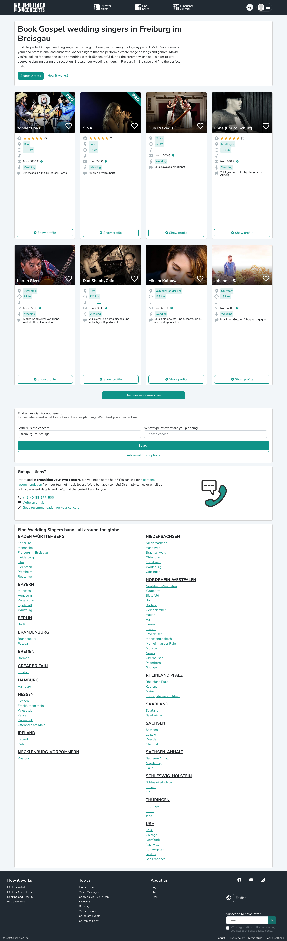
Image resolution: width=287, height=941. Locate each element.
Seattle (151, 854)
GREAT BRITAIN (33, 665)
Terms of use (255, 938)
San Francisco (155, 859)
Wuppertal (153, 591)
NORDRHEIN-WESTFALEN (171, 579)
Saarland (152, 710)
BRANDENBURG (33, 632)
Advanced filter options (143, 455)
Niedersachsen (156, 543)
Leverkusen (154, 634)
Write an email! (34, 502)
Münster (152, 648)
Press (154, 897)
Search (143, 445)
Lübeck (151, 787)
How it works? (58, 75)
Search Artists (30, 76)
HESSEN (26, 694)
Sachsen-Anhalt (157, 758)
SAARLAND (157, 704)
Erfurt (150, 811)
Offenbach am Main (31, 725)
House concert (88, 887)
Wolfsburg (153, 567)
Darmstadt (25, 720)
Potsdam (24, 643)
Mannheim (25, 548)
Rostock (23, 758)
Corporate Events (89, 916)
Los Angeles (155, 849)
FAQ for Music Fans (19, 892)
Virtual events (87, 911)
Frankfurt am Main (31, 706)
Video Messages (89, 892)
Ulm (21, 562)
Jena (149, 816)
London (23, 672)
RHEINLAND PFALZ (164, 675)
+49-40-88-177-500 (38, 497)
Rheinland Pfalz (157, 682)
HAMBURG (28, 680)
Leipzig (151, 734)
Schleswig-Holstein (160, 782)
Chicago (151, 835)
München (24, 591)
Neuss (150, 653)
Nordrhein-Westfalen (161, 586)
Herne (150, 624)
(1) (99, 302)
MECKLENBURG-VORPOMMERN (48, 752)
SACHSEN (155, 723)
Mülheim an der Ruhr (161, 643)
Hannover (153, 548)
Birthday (84, 906)
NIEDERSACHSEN (163, 536)
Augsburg (25, 595)
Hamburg (24, 686)
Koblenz (151, 686)
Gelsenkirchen (156, 610)
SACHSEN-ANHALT (164, 752)
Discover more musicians (144, 395)
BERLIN (25, 618)
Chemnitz (153, 744)
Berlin (22, 624)
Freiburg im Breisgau (33, 552)
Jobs (153, 892)
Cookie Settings (274, 938)
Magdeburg (154, 763)
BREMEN (26, 651)
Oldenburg (153, 557)
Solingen (152, 667)
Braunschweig (156, 552)
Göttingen (153, 572)
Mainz (150, 691)
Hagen (150, 615)
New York (153, 840)
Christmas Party (89, 921)
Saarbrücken (155, 715)
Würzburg (25, 610)
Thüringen (153, 806)
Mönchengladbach (159, 639)
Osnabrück (153, 562)
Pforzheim (25, 572)
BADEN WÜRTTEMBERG (41, 536)
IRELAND (26, 733)
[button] (264, 7)
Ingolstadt (25, 605)
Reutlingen (26, 576)
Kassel (22, 715)
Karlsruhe (25, 543)
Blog (153, 887)
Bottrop (151, 605)
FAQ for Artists (16, 887)
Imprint (221, 938)
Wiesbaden (26, 710)
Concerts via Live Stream (94, 897)
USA (150, 823)
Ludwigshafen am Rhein (163, 696)
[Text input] (247, 920)
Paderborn (153, 663)
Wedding (84, 901)
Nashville (152, 844)
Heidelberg (26, 557)
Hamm (150, 619)
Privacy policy (236, 938)
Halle (150, 768)
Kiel (148, 792)
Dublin (22, 744)
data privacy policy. (261, 931)
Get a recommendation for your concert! (51, 507)
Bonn (149, 600)
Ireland (23, 739)
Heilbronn (25, 567)
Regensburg (26, 600)
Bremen (23, 658)
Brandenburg (27, 639)
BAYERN (26, 584)
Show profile (47, 233)
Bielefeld (152, 595)
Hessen (23, 701)
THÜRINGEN (158, 800)
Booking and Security (20, 897)
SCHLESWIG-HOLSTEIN (169, 776)
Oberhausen (154, 658)
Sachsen (152, 730)
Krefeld (151, 629)
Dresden (152, 739)
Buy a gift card (16, 901)
